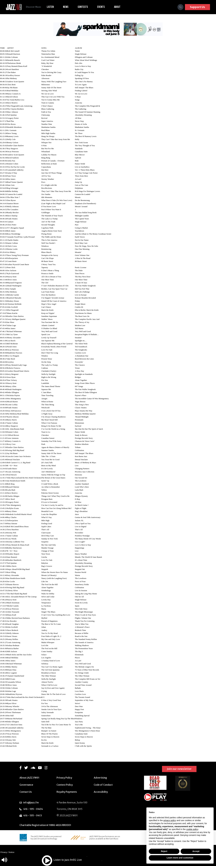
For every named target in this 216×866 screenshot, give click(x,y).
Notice (11, 852)
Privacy (3, 852)
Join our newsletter (179, 769)
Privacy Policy (64, 777)
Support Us (197, 7)
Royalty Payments (67, 791)
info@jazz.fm (31, 802)
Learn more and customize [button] (180, 858)
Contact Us (26, 791)
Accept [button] (196, 851)
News (66, 7)
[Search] (180, 7)
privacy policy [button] (169, 820)
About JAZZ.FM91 (29, 777)
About (117, 7)
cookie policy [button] (192, 829)
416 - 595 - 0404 (33, 808)
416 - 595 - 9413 (32, 815)
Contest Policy (65, 784)
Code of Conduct (103, 784)
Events (101, 7)
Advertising (100, 777)
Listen (50, 7)
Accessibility (101, 791)
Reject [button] (164, 851)
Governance (26, 784)
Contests (83, 7)
